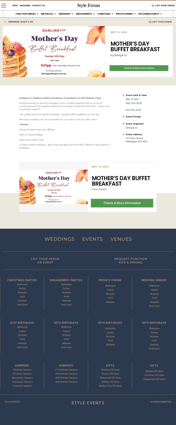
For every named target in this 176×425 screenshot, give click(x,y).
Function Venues (27, 13)
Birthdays (48, 13)
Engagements (85, 13)
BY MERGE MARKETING (161, 402)
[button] (139, 68)
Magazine (25, 5)
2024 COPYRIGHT (12, 402)
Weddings (66, 13)
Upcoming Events (150, 13)
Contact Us (38, 5)
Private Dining (126, 13)
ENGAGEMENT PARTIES (66, 280)
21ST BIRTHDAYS (22, 322)
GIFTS (110, 365)
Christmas (105, 13)
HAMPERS (22, 365)
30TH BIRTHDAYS (66, 322)
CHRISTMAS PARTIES (22, 280)
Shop (15, 5)
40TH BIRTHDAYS (110, 322)
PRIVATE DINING (110, 280)
